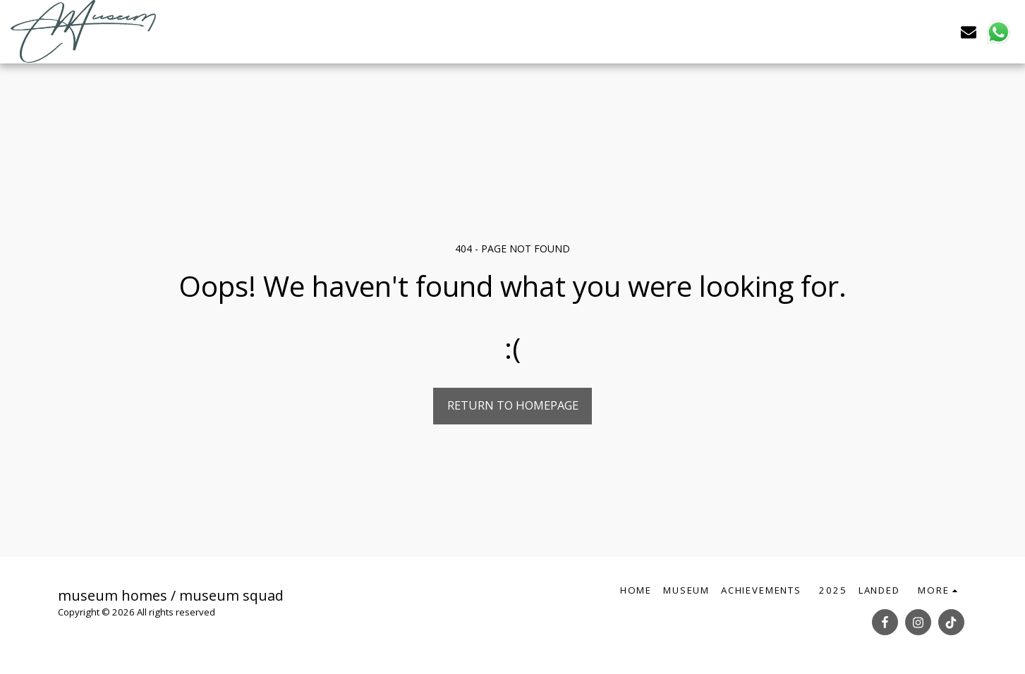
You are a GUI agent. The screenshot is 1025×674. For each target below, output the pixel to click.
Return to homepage (512, 405)
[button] (968, 31)
